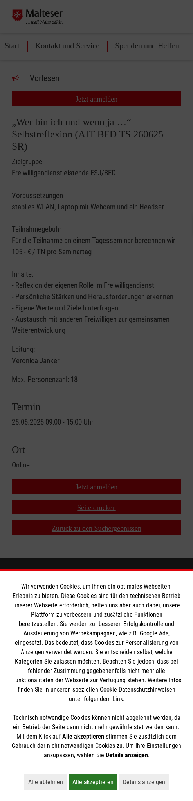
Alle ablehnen (47, 782)
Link (117, 699)
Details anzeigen (146, 782)
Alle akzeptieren (94, 782)
